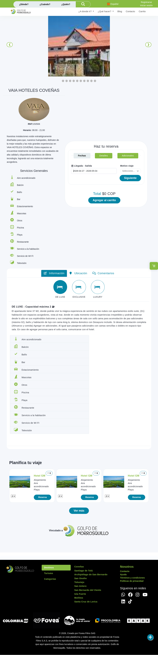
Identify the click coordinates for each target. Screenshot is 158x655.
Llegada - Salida (81, 166)
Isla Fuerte (80, 594)
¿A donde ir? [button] (85, 11)
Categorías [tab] (50, 579)
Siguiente (130, 178)
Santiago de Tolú (83, 570)
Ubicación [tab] (78, 273)
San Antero (80, 586)
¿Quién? (65, 4)
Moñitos (78, 598)
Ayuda (123, 574)
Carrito (142, 11)
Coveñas (79, 567)
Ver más (79, 510)
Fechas (82, 155)
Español (112, 4)
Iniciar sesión (146, 5)
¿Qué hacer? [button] (105, 11)
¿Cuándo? (45, 4)
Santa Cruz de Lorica (85, 602)
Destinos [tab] (49, 567)
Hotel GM (39, 476)
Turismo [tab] (48, 573)
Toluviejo (79, 582)
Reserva (42, 497)
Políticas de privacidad (131, 581)
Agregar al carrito (104, 200)
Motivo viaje (126, 166)
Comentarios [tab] (103, 273)
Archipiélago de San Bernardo (91, 574)
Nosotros (127, 566)
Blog (119, 11)
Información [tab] (54, 273)
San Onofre (80, 578)
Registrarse (146, 2)
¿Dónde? (24, 4)
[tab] (60, 287)
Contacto (130, 11)
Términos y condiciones (132, 578)
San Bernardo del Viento (87, 590)
